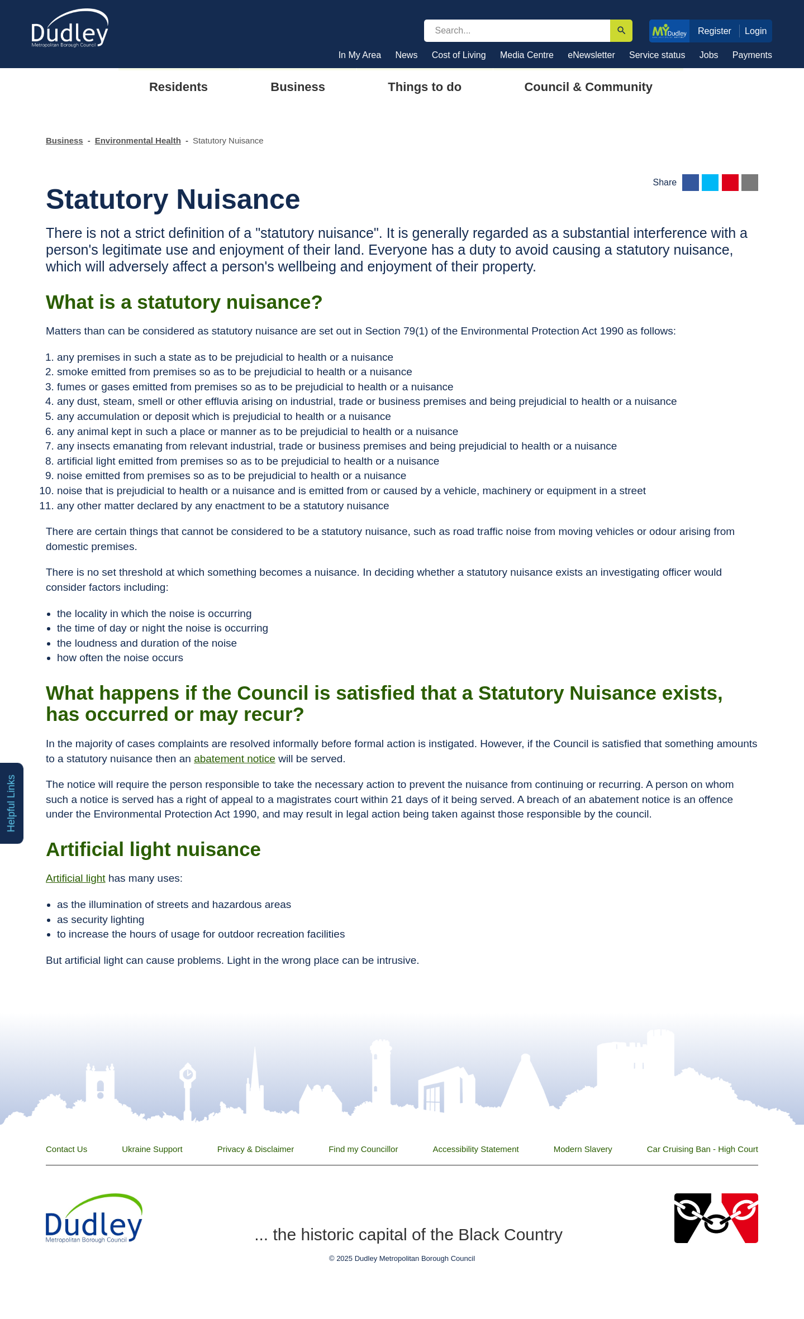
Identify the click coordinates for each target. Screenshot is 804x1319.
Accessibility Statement (475, 1149)
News (406, 55)
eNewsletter (591, 55)
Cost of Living (459, 55)
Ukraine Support (152, 1149)
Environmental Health (138, 140)
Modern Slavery (583, 1149)
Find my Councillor (363, 1149)
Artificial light (76, 878)
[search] (517, 31)
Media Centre (527, 55)
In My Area (360, 55)
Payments (752, 55)
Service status (657, 55)
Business (64, 140)
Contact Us (66, 1149)
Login (756, 31)
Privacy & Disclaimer (255, 1149)
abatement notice (234, 758)
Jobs (709, 55)
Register (714, 31)
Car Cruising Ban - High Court (702, 1149)
